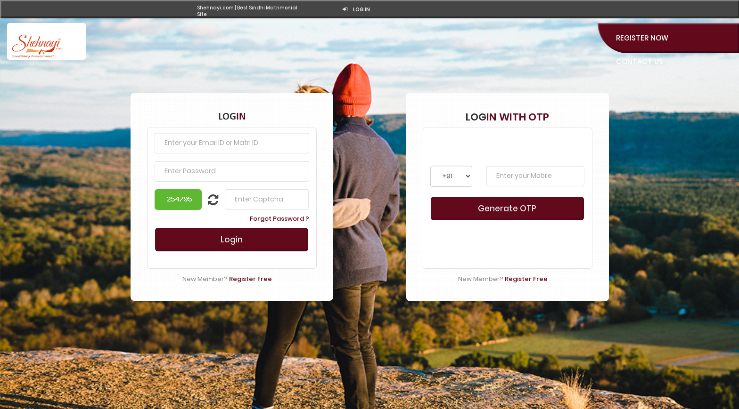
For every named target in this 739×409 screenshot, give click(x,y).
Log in (356, 9)
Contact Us (639, 61)
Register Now (642, 38)
